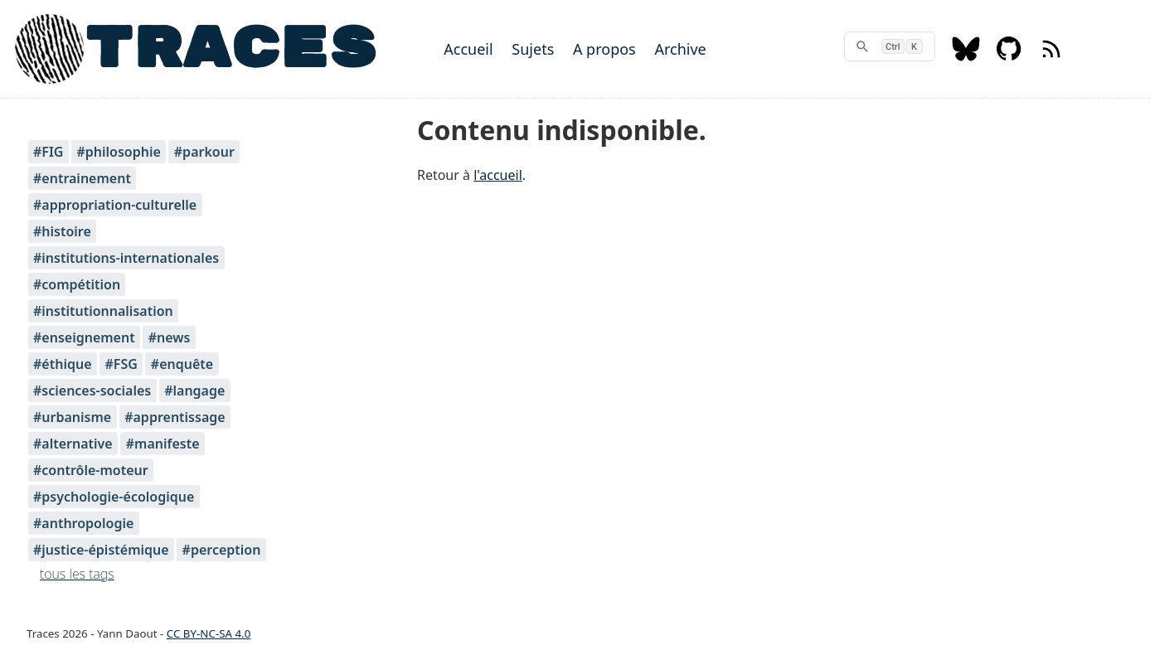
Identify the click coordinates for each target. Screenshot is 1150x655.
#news (169, 337)
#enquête (182, 364)
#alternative (73, 443)
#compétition (76, 284)
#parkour (204, 152)
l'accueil (497, 175)
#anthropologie (83, 523)
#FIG (48, 152)
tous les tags (77, 574)
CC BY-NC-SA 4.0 (209, 633)
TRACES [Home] (230, 49)
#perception (221, 550)
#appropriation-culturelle (115, 205)
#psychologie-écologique (113, 497)
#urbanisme (72, 417)
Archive (680, 49)
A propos (604, 49)
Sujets (533, 49)
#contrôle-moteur (90, 470)
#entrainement (82, 178)
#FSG (120, 364)
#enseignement (84, 337)
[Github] (1009, 56)
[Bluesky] (966, 56)
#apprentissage (174, 417)
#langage (194, 390)
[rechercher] (889, 46)
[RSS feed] (1051, 56)
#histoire (62, 231)
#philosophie (118, 152)
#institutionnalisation (103, 311)
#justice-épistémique (101, 550)
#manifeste (163, 443)
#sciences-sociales (92, 390)
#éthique (62, 364)
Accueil (468, 49)
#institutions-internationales (126, 258)
